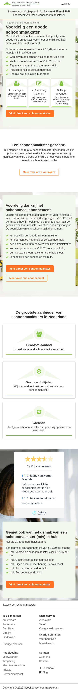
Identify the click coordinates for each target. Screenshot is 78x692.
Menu (65, 3)
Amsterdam (9, 620)
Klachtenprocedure (13, 665)
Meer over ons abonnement (26, 278)
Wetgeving (8, 661)
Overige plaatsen (12, 644)
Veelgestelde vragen (51, 628)
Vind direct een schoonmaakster (29, 113)
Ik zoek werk (46, 643)
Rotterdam (8, 624)
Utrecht (6, 632)
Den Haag (8, 628)
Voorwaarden (10, 656)
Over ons (44, 656)
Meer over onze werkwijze (39, 172)
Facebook (48, 668)
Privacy (6, 669)
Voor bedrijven (47, 639)
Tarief (42, 624)
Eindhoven (8, 637)
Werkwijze (45, 620)
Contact (43, 661)
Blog (45, 672)
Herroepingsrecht (12, 674)
